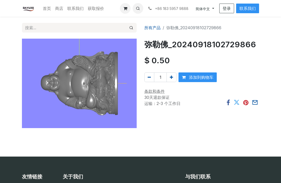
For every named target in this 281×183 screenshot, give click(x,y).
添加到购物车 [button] (197, 77)
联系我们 (247, 8)
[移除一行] (149, 77)
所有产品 (152, 27)
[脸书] (228, 103)
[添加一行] (171, 77)
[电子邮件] (255, 103)
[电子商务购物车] (125, 8)
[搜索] (131, 28)
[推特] (237, 103)
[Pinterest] (245, 103)
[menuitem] (47, 8)
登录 (227, 8)
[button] (138, 8)
